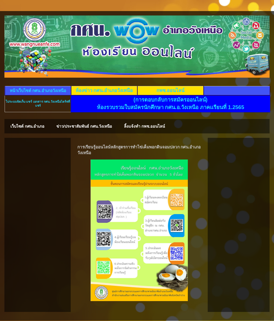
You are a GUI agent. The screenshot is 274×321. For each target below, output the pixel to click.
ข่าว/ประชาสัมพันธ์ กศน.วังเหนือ (84, 126)
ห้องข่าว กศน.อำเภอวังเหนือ (104, 90)
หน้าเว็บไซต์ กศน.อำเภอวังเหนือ (38, 90)
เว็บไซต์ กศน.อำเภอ (27, 126)
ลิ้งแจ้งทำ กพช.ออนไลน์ (144, 126)
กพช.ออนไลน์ (170, 90)
